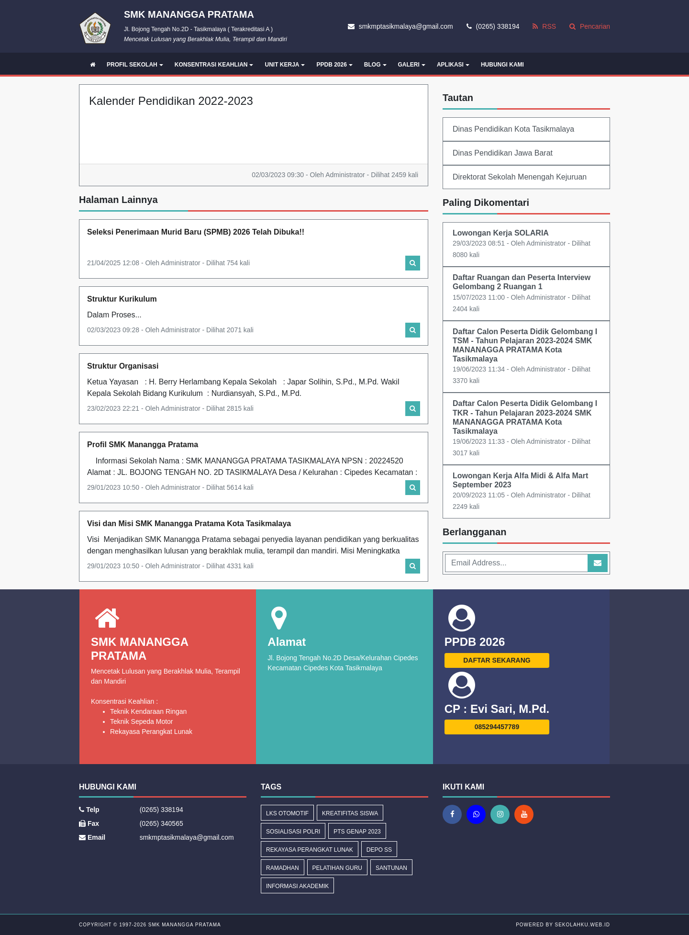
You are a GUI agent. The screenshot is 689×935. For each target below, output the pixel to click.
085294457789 (497, 727)
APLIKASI (453, 64)
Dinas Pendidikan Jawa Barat (503, 153)
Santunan (391, 868)
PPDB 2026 (334, 64)
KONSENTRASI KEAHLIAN (214, 64)
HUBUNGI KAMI (502, 64)
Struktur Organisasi (122, 366)
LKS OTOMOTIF (287, 813)
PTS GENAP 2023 (357, 831)
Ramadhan (282, 868)
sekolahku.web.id (582, 924)
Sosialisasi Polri (293, 831)
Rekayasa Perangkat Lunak (309, 849)
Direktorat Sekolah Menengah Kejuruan (520, 177)
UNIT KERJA (285, 64)
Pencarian (589, 26)
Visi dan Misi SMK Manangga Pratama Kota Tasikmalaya (189, 523)
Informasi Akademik (297, 886)
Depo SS (379, 849)
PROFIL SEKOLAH (135, 64)
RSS (544, 26)
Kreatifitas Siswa (350, 813)
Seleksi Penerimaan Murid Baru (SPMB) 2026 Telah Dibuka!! (195, 232)
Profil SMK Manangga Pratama (142, 444)
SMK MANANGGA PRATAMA (183, 924)
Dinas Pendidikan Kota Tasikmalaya (513, 129)
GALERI (411, 64)
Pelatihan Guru (337, 868)
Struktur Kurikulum (122, 299)
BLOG (375, 64)
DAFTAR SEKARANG (497, 660)
